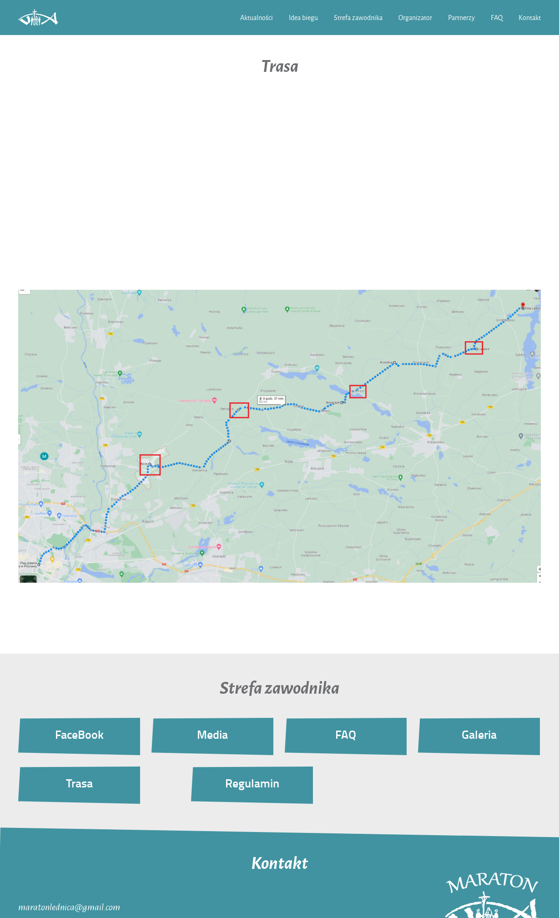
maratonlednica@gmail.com (69, 906)
